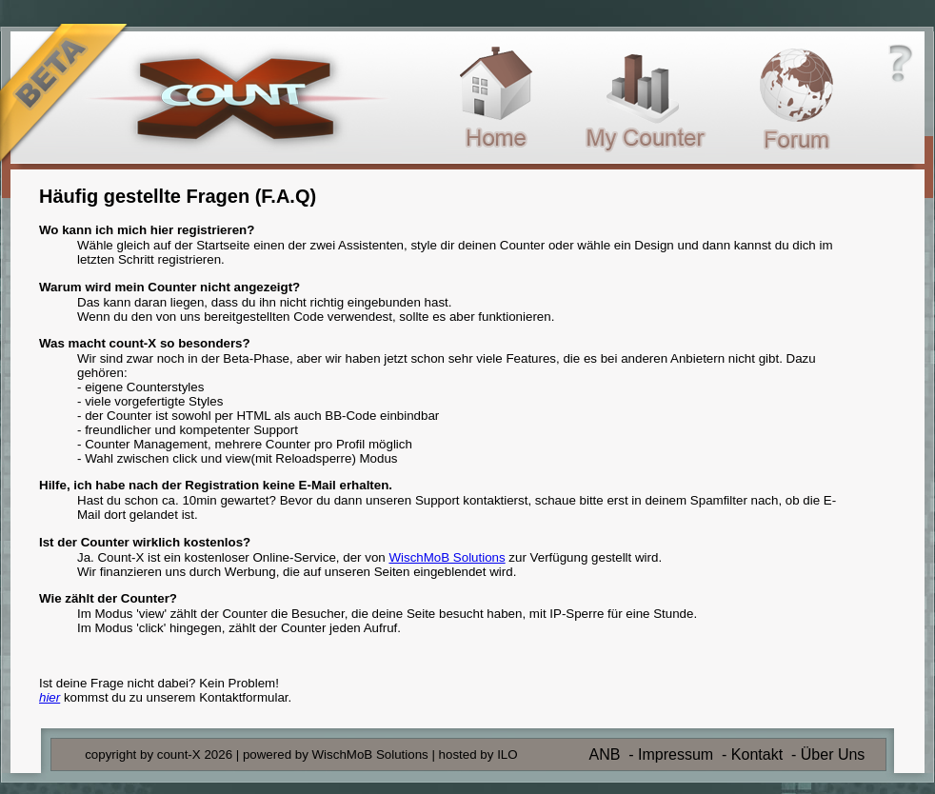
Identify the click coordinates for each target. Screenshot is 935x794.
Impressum (675, 754)
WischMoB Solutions (446, 557)
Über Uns (833, 754)
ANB (604, 754)
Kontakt (757, 754)
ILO (507, 754)
